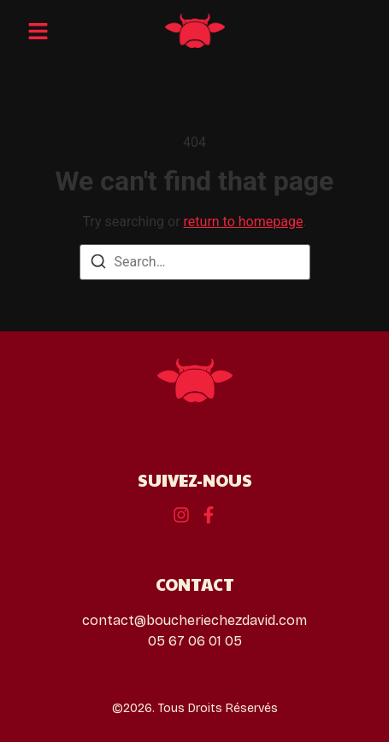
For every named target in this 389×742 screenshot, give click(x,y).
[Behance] (181, 514)
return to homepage (244, 221)
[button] (38, 31)
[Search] (98, 264)
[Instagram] (208, 514)
